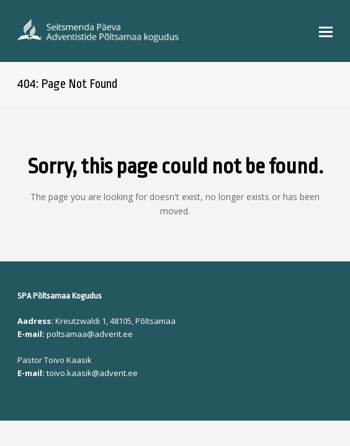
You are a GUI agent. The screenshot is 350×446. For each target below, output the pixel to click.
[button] (326, 31)
